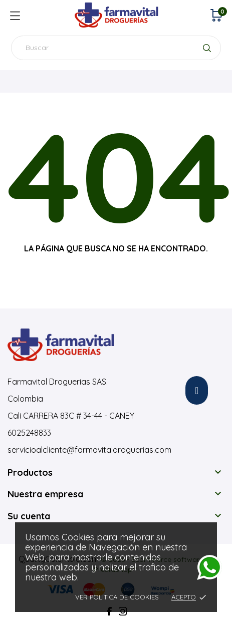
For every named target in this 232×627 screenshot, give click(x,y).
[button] (196, 390)
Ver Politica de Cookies (117, 597)
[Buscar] (116, 48)
